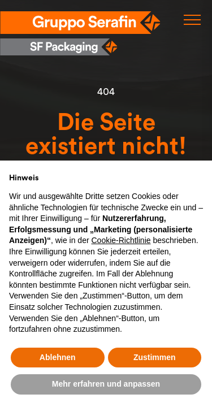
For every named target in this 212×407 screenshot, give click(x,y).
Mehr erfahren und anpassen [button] (106, 383)
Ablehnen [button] (58, 357)
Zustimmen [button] (154, 357)
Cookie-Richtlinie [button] (120, 240)
